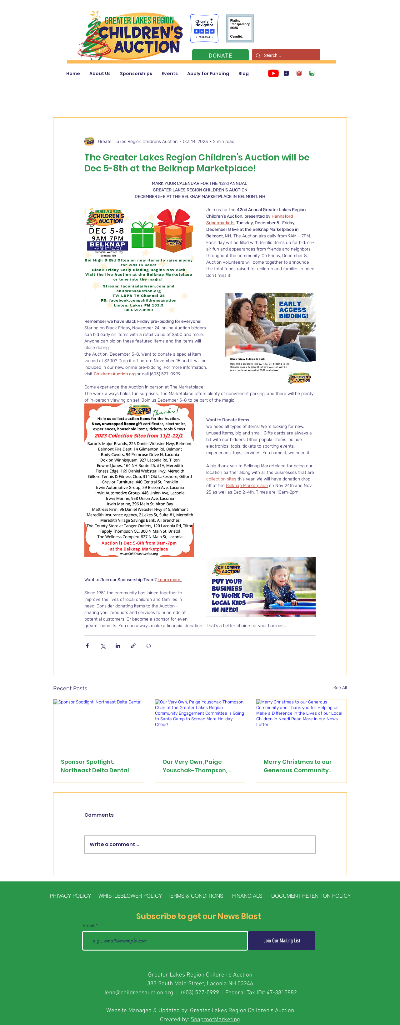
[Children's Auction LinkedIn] (312, 73)
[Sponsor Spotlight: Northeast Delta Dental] (98, 724)
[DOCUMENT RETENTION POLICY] (311, 895)
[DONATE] (220, 55)
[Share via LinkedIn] (118, 646)
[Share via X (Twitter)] (103, 646)
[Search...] (285, 55)
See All (340, 687)
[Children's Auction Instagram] (299, 73)
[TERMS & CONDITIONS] (195, 895)
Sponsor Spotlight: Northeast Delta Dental (95, 766)
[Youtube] (273, 73)
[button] (100, 73)
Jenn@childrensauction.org (138, 993)
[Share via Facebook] (87, 646)
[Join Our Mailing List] (281, 940)
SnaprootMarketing (215, 1019)
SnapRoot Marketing (230, 904)
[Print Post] (149, 646)
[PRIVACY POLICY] (70, 895)
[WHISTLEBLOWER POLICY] (130, 895)
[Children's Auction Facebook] (286, 73)
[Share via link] (133, 646)
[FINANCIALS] (247, 895)
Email (88, 925)
